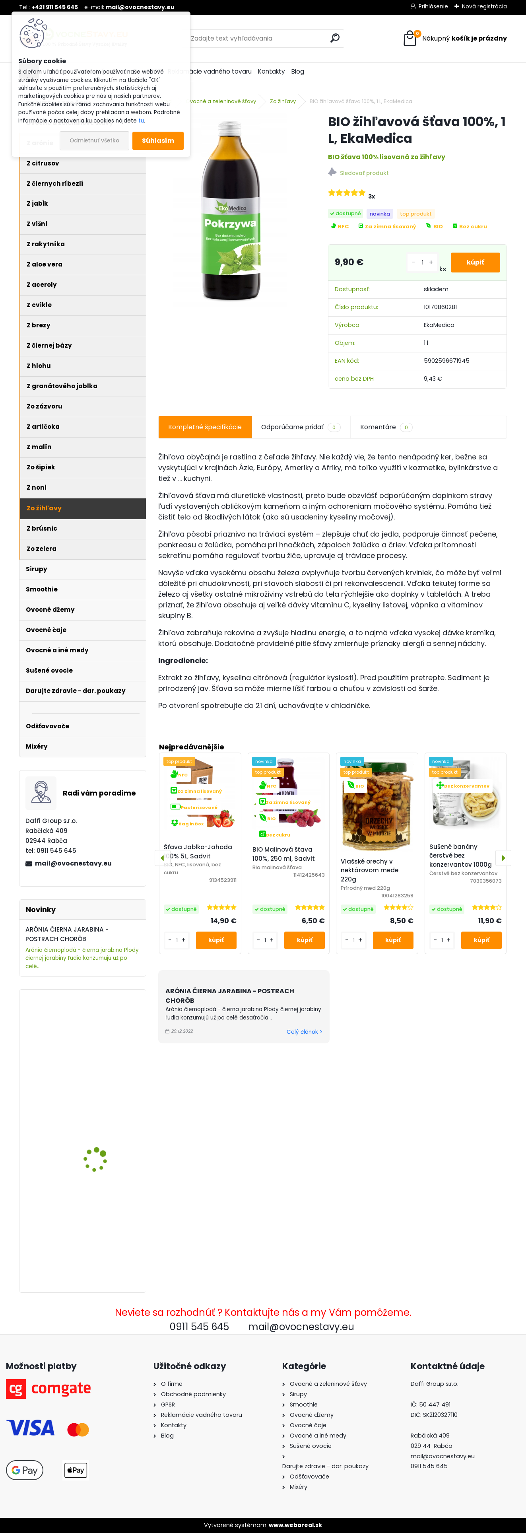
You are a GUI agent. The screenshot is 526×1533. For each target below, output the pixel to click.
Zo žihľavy (283, 101)
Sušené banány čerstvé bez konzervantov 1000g (460, 855)
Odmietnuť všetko (94, 140)
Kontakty (271, 71)
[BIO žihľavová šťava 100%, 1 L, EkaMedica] (230, 212)
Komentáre (386, 427)
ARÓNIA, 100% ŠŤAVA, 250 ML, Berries (105, 1023)
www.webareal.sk (295, 1525)
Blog (297, 71)
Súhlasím (158, 140)
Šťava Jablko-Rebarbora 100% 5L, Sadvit (106, 1228)
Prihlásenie (433, 6)
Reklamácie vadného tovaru (210, 71)
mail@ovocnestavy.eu (73, 863)
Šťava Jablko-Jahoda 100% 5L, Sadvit (198, 851)
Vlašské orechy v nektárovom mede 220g (369, 870)
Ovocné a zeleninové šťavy (221, 101)
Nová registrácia (484, 6)
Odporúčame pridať (300, 427)
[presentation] (163, 858)
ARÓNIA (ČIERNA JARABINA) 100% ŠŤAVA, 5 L (105, 1126)
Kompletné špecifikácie (205, 427)
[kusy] (422, 263)
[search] (335, 38)
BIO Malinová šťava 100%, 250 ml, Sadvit (283, 854)
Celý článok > (304, 1032)
